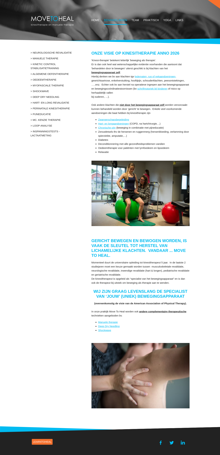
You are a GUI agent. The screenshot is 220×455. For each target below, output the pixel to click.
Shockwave (104, 330)
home (95, 20)
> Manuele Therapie (44, 58)
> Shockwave (40, 91)
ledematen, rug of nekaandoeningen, (155, 76)
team (135, 20)
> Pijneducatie (41, 114)
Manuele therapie (108, 322)
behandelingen (115, 20)
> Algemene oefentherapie (50, 73)
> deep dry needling (45, 96)
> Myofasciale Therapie (47, 85)
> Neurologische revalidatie (51, 52)
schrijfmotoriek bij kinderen (152, 88)
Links (179, 20)
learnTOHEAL (42, 441)
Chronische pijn (107, 127)
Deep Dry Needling (109, 326)
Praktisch (151, 20)
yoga (167, 20)
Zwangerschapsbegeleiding (113, 119)
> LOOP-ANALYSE (41, 125)
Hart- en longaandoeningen (113, 123)
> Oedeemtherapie (43, 79)
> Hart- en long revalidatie (50, 102)
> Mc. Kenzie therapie (46, 119)
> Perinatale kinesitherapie (50, 108)
